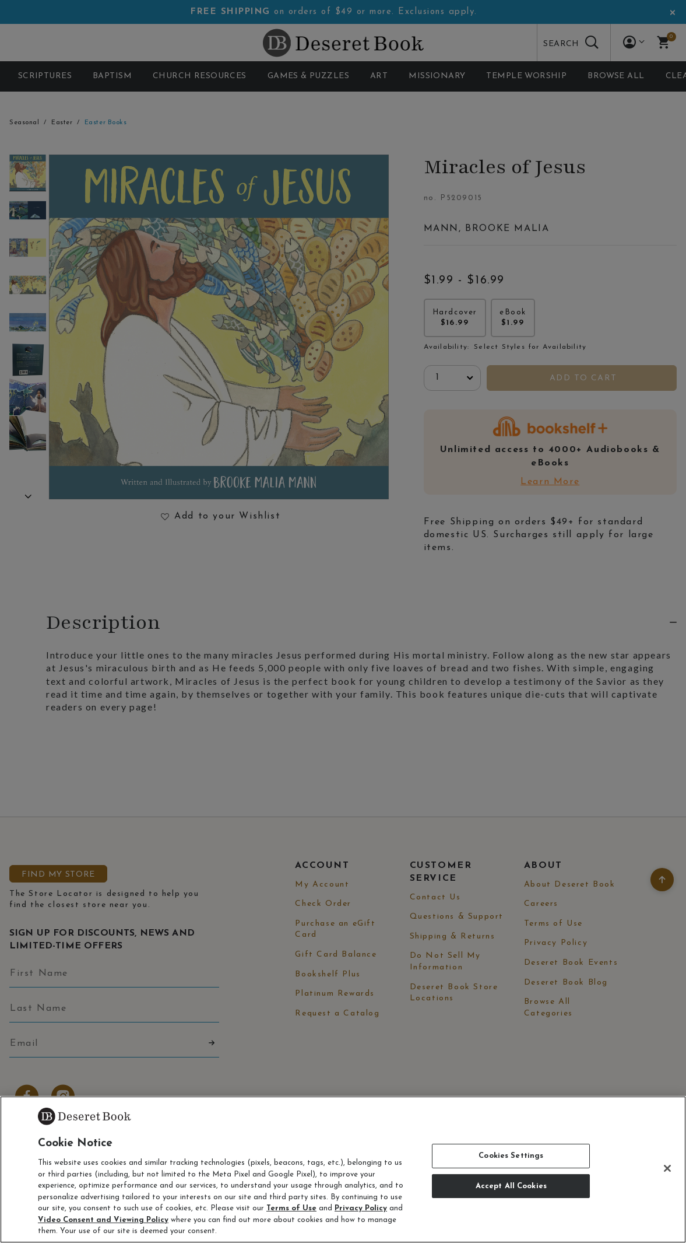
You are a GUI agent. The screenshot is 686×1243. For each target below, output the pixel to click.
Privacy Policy (361, 1208)
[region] (343, 1169)
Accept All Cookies (511, 1186)
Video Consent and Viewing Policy (103, 1220)
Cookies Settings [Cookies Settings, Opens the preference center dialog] (511, 1156)
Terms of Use (291, 1208)
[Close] (667, 1168)
